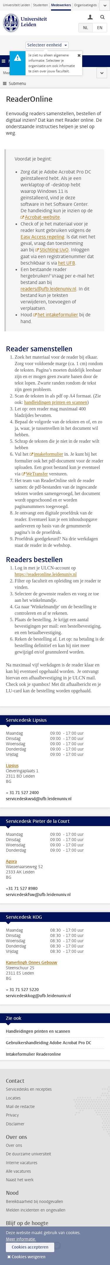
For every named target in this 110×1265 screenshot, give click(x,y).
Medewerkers (61, 5)
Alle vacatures (18, 1171)
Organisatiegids (85, 5)
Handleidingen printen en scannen (38, 1031)
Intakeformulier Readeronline (33, 1054)
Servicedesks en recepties (29, 1089)
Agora (11, 861)
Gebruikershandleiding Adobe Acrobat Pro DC (48, 1043)
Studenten (40, 5)
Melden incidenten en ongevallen (35, 1210)
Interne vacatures (21, 1163)
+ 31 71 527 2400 (22, 793)
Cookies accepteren (30, 1247)
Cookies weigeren (28, 1257)
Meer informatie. (21, 1239)
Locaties (13, 1098)
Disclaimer (15, 1124)
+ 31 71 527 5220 (22, 989)
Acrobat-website (42, 217)
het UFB (66, 263)
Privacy (12, 1115)
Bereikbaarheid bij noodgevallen (34, 1201)
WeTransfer (37, 473)
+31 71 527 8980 (22, 888)
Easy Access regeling (42, 237)
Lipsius (12, 765)
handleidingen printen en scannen (55, 402)
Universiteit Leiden (16, 5)
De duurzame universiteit (28, 1154)
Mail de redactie (20, 1106)
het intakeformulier (58, 315)
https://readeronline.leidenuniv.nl (46, 574)
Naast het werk (19, 1180)
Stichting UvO (54, 250)
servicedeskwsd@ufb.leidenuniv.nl (39, 799)
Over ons (14, 1145)
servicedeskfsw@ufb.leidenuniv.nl (38, 895)
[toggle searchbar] (102, 16)
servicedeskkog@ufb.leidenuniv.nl (38, 996)
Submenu (17, 83)
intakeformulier (48, 454)
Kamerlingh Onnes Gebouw (31, 962)
